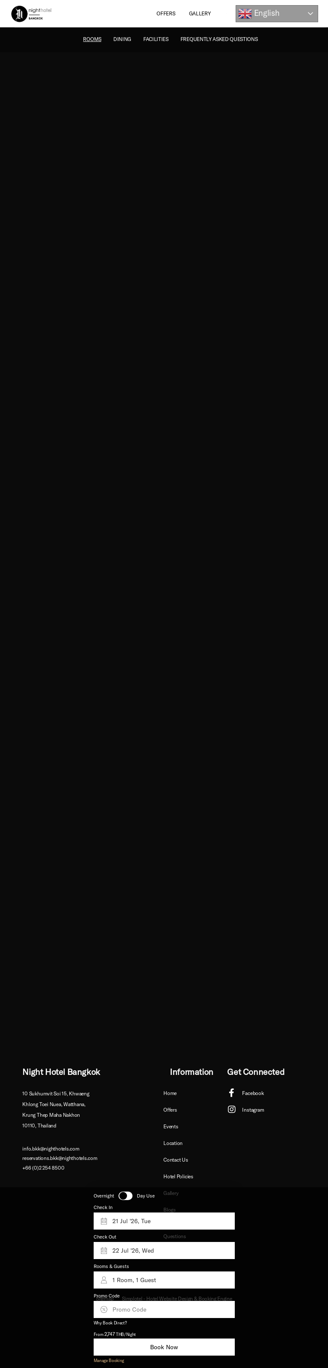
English (258, 14)
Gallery (200, 13)
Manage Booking (109, 1360)
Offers (166, 13)
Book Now (164, 1347)
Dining (122, 39)
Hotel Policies (178, 1176)
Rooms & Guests (111, 1266)
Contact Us (175, 1160)
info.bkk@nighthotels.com (50, 1148)
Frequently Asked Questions (219, 39)
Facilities (155, 39)
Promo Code (107, 1296)
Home (170, 1093)
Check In (103, 1207)
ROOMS (92, 39)
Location (173, 1143)
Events (170, 1126)
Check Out (105, 1237)
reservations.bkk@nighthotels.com (59, 1158)
